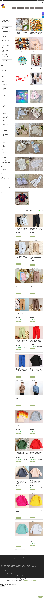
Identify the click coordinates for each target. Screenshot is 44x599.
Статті (2, 65)
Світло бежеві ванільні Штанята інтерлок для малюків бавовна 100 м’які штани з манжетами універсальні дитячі (36, 257)
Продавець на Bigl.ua (22, 579)
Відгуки (2, 68)
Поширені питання (4, 70)
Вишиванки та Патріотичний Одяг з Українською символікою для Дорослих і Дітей (6, 24)
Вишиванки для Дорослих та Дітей (16, 559)
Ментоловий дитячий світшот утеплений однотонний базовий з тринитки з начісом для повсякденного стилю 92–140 (21, 538)
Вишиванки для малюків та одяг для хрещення (6, 21)
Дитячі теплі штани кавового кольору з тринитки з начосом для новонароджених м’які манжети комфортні (36, 313)
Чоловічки (3, 52)
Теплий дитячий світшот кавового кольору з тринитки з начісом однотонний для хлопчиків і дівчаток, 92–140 (22, 397)
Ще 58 (3, 99)
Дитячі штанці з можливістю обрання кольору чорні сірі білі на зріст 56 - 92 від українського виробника (22, 229)
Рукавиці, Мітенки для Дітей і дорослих (35, 86)
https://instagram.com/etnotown (5, 178)
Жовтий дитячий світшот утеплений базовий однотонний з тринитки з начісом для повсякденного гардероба (36, 509)
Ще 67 (3, 147)
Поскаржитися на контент (26, 580)
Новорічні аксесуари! (5, 40)
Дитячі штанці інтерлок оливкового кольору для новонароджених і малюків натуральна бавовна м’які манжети (21, 342)
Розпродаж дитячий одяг (5, 36)
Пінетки (3, 58)
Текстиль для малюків (5, 29)
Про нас (27, 7)
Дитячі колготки (4, 60)
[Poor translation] (3, 586)
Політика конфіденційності (34, 580)
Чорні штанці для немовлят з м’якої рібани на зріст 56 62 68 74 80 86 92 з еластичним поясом (36, 229)
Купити (18, 236)
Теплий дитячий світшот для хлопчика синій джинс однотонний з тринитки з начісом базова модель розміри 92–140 (36, 397)
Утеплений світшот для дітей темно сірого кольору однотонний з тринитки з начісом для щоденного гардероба (21, 482)
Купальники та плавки (5, 31)
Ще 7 (3, 128)
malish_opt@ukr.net (5, 173)
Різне (2, 42)
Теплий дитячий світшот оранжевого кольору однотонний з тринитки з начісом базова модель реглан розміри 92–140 (22, 425)
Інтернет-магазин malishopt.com (5, 559)
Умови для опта (3, 560)
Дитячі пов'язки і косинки (5, 45)
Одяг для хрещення (4, 48)
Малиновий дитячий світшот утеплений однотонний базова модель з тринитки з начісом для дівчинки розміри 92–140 (21, 510)
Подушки (3, 47)
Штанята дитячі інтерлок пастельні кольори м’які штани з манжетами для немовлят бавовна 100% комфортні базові (22, 285)
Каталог (2, 558)
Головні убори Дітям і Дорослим (21, 51)
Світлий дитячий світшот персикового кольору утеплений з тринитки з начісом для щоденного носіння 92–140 (36, 482)
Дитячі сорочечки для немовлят (36, 171)
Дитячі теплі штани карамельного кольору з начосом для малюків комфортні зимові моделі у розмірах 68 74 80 (21, 313)
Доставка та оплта (3, 561)
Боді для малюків (4, 54)
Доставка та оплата (39, 7)
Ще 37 (3, 89)
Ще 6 (3, 118)
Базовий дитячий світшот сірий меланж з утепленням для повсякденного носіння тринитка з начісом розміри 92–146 (35, 425)
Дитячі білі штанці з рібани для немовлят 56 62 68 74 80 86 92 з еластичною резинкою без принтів (21, 256)
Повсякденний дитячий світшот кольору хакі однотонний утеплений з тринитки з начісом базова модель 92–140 (22, 454)
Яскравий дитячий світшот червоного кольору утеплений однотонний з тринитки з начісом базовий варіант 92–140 (36, 454)
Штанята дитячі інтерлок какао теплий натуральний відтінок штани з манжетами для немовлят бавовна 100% (36, 285)
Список (42, 210)
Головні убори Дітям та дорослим (16, 558)
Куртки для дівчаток (19, 205)
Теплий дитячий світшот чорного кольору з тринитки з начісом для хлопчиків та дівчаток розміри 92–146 (36, 369)
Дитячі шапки (4, 43)
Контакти (31, 7)
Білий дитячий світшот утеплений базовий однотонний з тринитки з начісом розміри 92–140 (35, 538)
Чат (40, 596)
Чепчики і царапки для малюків (21, 154)
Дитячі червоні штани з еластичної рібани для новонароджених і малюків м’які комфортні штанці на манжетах (36, 341)
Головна (14, 7)
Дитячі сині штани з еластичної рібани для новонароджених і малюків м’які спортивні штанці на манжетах (22, 369)
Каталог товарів (20, 7)
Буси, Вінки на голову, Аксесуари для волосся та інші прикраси (6, 34)
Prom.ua (26, 578)
